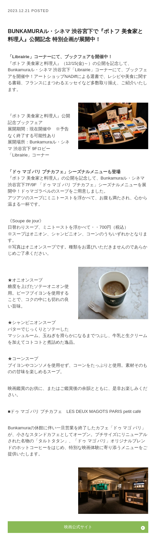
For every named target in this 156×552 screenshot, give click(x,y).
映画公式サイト (78, 527)
